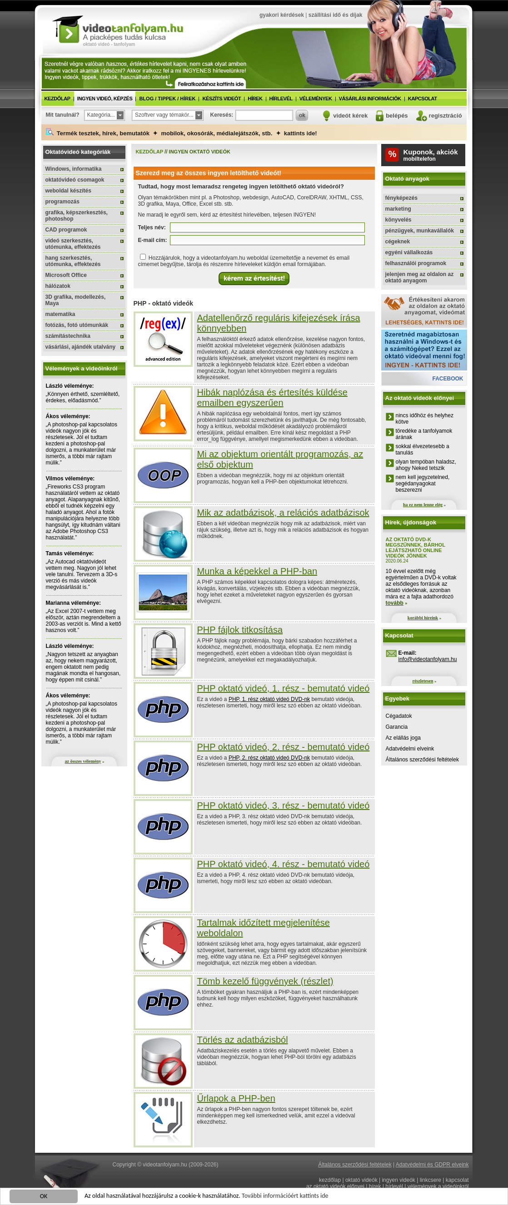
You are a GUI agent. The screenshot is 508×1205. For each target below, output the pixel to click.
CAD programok (66, 230)
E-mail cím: (152, 240)
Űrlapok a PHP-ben (236, 1098)
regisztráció (445, 115)
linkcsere (430, 1180)
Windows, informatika (73, 169)
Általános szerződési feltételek (422, 759)
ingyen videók (398, 1180)
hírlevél (281, 98)
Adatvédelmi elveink (410, 749)
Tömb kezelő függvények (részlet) (265, 981)
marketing (398, 209)
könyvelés (398, 220)
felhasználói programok (416, 263)
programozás (62, 201)
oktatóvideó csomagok (75, 180)
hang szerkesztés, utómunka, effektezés (73, 261)
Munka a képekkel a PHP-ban (257, 571)
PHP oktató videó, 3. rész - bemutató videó (283, 805)
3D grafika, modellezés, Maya (75, 300)
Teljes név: (152, 227)
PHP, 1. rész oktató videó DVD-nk (269, 699)
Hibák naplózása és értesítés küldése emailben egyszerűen (272, 397)
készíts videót (221, 98)
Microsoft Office (66, 275)
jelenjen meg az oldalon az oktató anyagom (419, 277)
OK (44, 1196)
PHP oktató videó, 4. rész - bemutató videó (283, 864)
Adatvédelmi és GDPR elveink (432, 1164)
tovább (394, 603)
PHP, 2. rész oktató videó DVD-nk (269, 758)
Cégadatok (399, 716)
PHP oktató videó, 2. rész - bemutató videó (283, 747)
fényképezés (401, 198)
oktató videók (361, 1180)
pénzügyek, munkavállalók (419, 230)
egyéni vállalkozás (409, 252)
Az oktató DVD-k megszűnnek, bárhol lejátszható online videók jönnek (415, 547)
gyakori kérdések (281, 15)
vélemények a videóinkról (438, 1186)
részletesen (422, 680)
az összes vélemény (83, 761)
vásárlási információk (370, 98)
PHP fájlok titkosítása (240, 630)
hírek (255, 98)
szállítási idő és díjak (336, 15)
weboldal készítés (68, 191)
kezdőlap (57, 98)
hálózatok (57, 286)
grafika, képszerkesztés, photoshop (76, 215)
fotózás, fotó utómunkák (77, 325)
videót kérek (350, 115)
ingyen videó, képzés (105, 98)
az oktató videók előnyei (335, 1186)
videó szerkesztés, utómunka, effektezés (73, 243)
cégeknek (397, 241)
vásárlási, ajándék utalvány (80, 347)
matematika (60, 314)
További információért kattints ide (285, 1196)
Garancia (397, 727)
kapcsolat (422, 98)
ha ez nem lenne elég (423, 504)
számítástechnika (67, 336)
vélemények (315, 98)
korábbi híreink (423, 617)
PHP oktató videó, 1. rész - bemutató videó (283, 688)
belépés (397, 115)
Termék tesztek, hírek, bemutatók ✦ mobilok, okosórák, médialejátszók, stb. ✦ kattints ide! (181, 132)
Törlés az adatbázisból (242, 1040)
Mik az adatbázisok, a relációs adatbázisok (283, 513)
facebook (447, 378)
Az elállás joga (403, 738)
